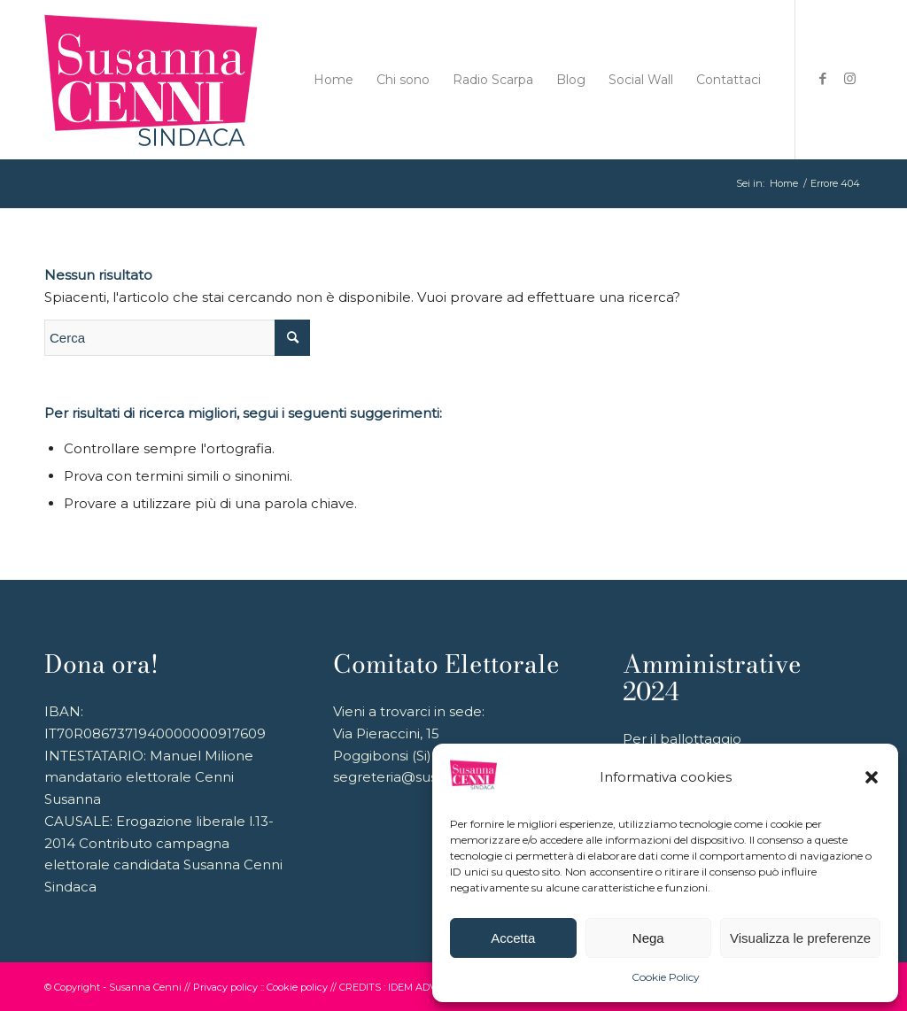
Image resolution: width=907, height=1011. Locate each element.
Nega (648, 937)
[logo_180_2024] (151, 79)
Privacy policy (225, 987)
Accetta (513, 937)
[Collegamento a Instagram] (849, 79)
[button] (871, 777)
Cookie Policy (666, 977)
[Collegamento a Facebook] (823, 79)
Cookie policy (297, 987)
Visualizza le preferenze (800, 937)
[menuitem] (333, 79)
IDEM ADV (412, 987)
